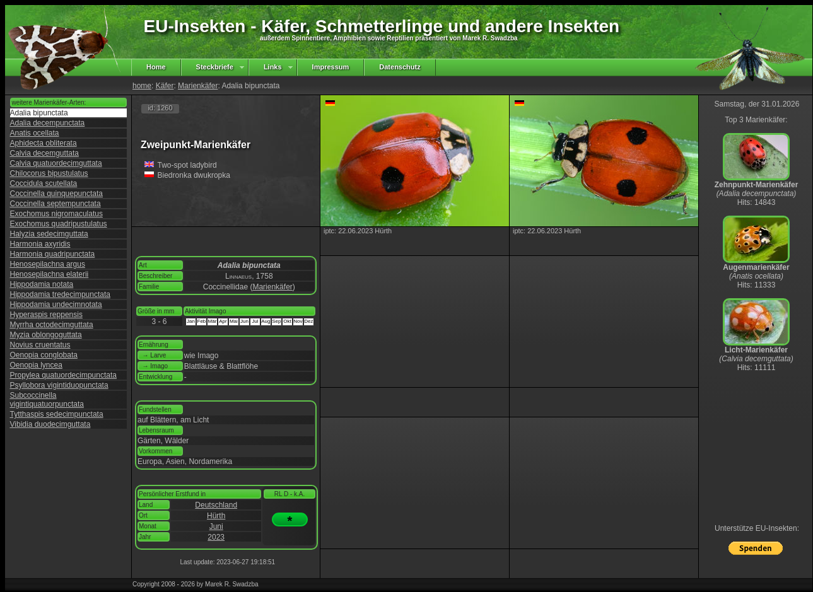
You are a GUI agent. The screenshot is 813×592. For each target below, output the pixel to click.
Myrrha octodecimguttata (51, 324)
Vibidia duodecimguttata (50, 424)
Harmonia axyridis (40, 244)
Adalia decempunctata (47, 123)
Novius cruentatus (40, 344)
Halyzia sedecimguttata (49, 233)
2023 (216, 537)
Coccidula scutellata (44, 183)
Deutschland (216, 505)
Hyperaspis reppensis (46, 314)
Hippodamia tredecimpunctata (60, 294)
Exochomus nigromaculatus (56, 213)
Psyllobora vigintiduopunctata (59, 385)
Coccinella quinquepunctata (56, 193)
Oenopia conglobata (44, 355)
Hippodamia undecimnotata (56, 304)
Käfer (165, 85)
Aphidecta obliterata (43, 143)
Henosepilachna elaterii (49, 274)
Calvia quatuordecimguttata (56, 163)
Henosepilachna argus (47, 264)
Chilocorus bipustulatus (49, 173)
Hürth (216, 515)
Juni (216, 526)
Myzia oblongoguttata (46, 334)
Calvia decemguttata (44, 153)
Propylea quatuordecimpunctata (63, 375)
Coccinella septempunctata (55, 203)
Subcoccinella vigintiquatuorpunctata (47, 400)
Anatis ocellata (34, 133)
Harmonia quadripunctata (52, 254)
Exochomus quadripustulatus (58, 223)
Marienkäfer (198, 85)
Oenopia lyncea (36, 365)
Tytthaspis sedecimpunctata (56, 414)
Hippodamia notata (42, 284)
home (141, 85)
